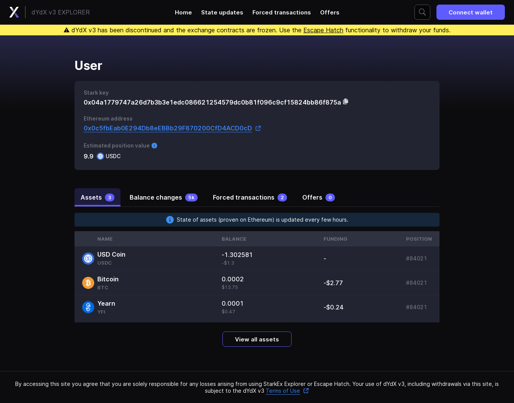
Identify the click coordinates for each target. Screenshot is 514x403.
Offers (329, 12)
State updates (222, 12)
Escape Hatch (323, 30)
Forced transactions (281, 12)
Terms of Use (287, 390)
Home (183, 12)
